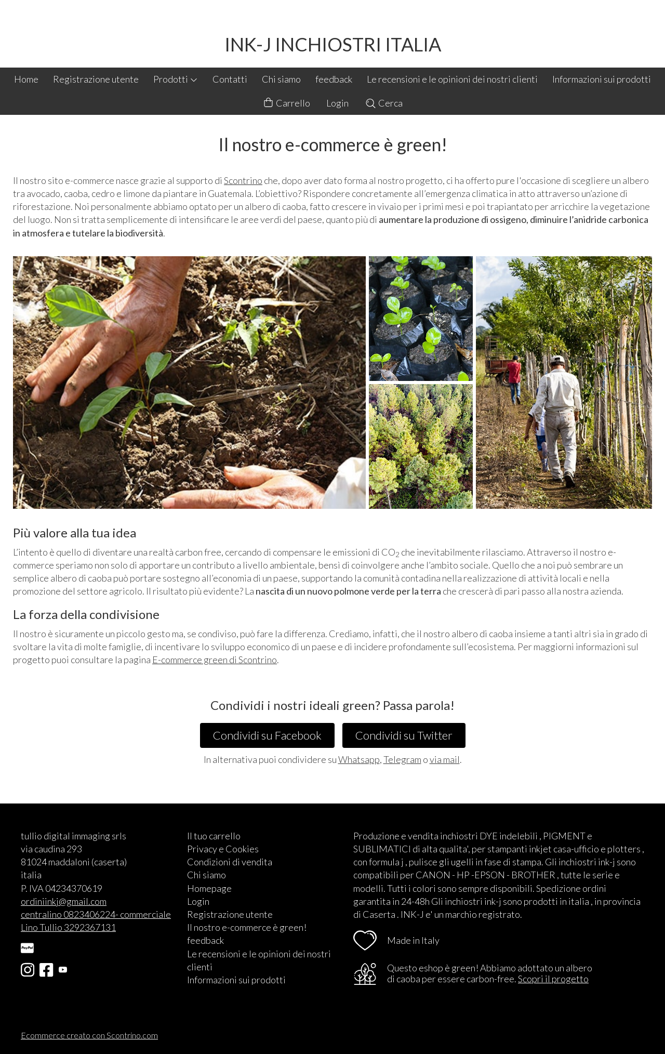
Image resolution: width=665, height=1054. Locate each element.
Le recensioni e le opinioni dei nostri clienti (452, 79)
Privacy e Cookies (223, 848)
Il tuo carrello (214, 835)
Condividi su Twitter (404, 735)
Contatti (229, 79)
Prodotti (175, 79)
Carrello (286, 103)
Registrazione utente (96, 79)
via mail (445, 759)
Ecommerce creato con (89, 1035)
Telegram (402, 759)
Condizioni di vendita (229, 861)
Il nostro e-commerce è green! (247, 927)
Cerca (384, 103)
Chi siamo (281, 79)
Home (26, 79)
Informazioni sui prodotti (601, 79)
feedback (333, 79)
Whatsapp (359, 759)
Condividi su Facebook (267, 735)
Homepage (209, 888)
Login (337, 103)
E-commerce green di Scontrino (214, 659)
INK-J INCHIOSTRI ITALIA (332, 44)
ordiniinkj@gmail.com (64, 901)
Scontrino (243, 180)
